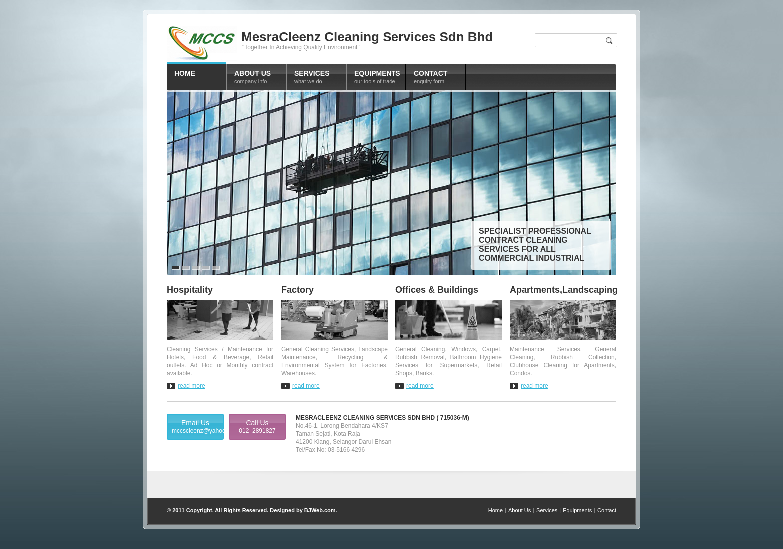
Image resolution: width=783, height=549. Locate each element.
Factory (297, 290)
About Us (519, 510)
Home (495, 510)
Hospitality (190, 290)
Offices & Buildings (436, 290)
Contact (606, 510)
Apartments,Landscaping (563, 290)
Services (546, 510)
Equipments (577, 510)
